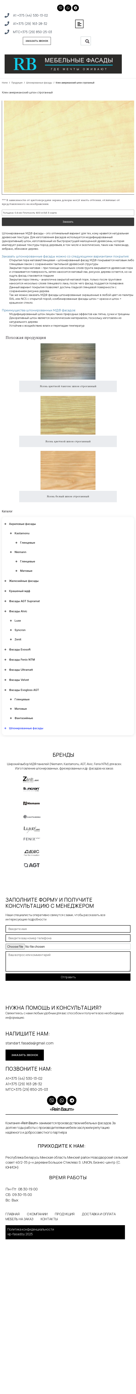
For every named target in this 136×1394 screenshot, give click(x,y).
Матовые (26, 570)
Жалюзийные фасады (24, 581)
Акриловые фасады (22, 524)
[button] (79, 24)
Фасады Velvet (19, 680)
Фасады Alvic (18, 611)
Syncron (20, 630)
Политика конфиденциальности (30, 1229)
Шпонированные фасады (39, 82)
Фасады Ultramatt (21, 669)
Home (5, 82)
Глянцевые (27, 542)
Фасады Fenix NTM (22, 659)
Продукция (16, 82)
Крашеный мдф (19, 591)
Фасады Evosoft (20, 649)
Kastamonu (22, 533)
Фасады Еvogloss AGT (24, 690)
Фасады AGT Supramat (24, 601)
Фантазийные (24, 718)
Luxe (18, 620)
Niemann (20, 552)
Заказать (68, 216)
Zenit (18, 639)
